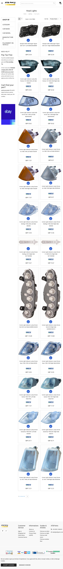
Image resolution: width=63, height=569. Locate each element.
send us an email (5, 90)
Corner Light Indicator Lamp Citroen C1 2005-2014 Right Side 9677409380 (51, 258)
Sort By (46, 19)
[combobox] (38, 3)
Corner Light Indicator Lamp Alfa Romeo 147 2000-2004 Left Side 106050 (28, 82)
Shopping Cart (21, 533)
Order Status (21, 535)
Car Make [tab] (6, 29)
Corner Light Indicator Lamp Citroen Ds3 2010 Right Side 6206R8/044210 (51, 332)
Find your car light (44, 533)
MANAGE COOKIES (25, 565)
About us (31, 529)
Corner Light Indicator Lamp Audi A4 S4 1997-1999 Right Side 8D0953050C (51, 116)
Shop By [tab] (6, 20)
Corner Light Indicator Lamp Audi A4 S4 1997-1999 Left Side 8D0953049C (28, 116)
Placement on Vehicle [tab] (8, 44)
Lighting (30, 14)
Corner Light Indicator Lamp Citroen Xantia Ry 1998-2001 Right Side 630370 (51, 438)
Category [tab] (6, 24)
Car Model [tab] (7, 33)
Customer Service (22, 537)
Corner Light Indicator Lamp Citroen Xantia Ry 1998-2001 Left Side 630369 (28, 438)
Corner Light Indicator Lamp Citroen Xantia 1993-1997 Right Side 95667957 (51, 403)
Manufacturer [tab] (8, 38)
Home (25, 14)
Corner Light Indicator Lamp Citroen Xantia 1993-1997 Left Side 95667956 (28, 403)
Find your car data (44, 531)
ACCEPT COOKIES (8, 565)
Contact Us (32, 531)
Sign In (20, 531)
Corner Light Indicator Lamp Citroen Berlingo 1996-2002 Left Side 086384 (28, 227)
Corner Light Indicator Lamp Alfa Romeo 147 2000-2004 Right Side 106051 (51, 82)
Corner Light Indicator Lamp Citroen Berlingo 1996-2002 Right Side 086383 (51, 227)
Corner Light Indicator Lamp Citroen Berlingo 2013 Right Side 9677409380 (28, 258)
